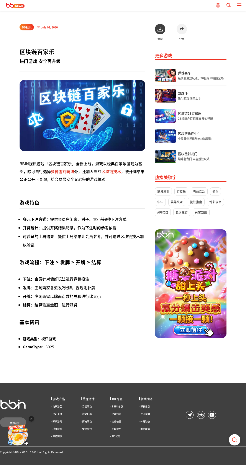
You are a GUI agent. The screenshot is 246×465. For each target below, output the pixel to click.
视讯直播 (56, 414)
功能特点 (115, 414)
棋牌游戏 (56, 429)
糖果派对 (163, 191)
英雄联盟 (177, 202)
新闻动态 (146, 398)
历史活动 (86, 421)
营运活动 (88, 398)
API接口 (162, 212)
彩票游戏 (56, 421)
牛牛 (160, 202)
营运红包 (86, 429)
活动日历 (86, 414)
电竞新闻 (144, 429)
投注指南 (196, 202)
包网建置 (182, 212)
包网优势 (115, 429)
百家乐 (181, 191)
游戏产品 (58, 398)
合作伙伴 (115, 421)
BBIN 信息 (116, 406)
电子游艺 (56, 406)
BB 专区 (116, 398)
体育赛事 (56, 436)
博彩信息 (215, 202)
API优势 (115, 436)
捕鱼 (215, 191)
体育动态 (144, 421)
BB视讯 (26, 27)
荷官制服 (201, 212)
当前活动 (199, 191)
